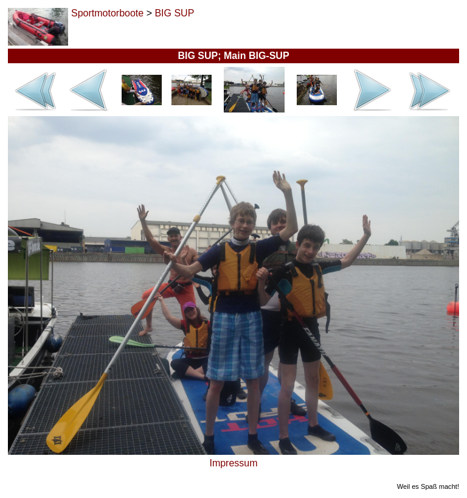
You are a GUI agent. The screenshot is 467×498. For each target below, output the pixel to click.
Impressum (233, 463)
